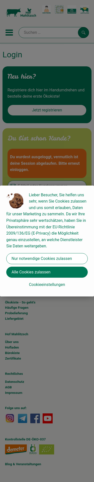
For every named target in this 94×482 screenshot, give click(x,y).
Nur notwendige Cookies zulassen (42, 258)
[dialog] (47, 241)
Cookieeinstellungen (47, 284)
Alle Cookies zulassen (31, 272)
